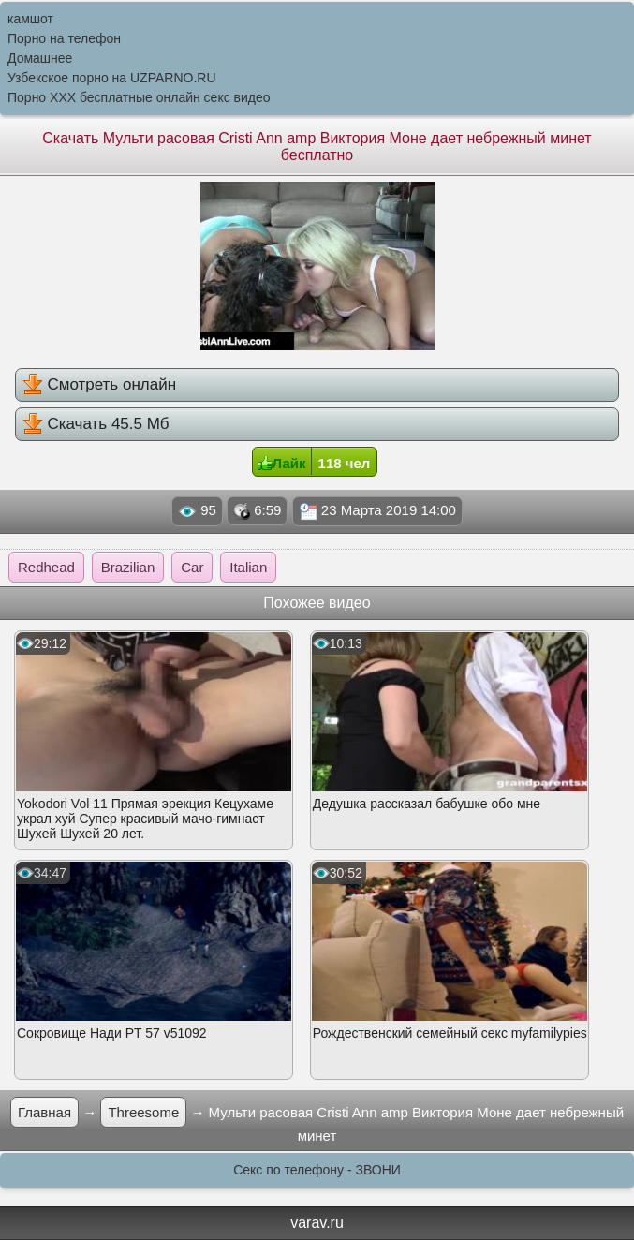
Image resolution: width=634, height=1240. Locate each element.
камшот (30, 18)
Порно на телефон (64, 38)
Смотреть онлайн (99, 384)
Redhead (46, 567)
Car (192, 567)
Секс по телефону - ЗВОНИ (317, 1169)
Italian (248, 567)
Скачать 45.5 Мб (96, 423)
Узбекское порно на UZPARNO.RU (111, 77)
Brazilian (128, 567)
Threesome (143, 1112)
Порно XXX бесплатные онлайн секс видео (139, 97)
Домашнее (39, 58)
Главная (44, 1112)
